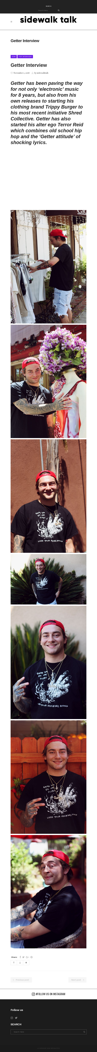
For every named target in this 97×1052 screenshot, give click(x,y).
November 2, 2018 (20, 73)
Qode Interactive (53, 1048)
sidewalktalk (42, 73)
